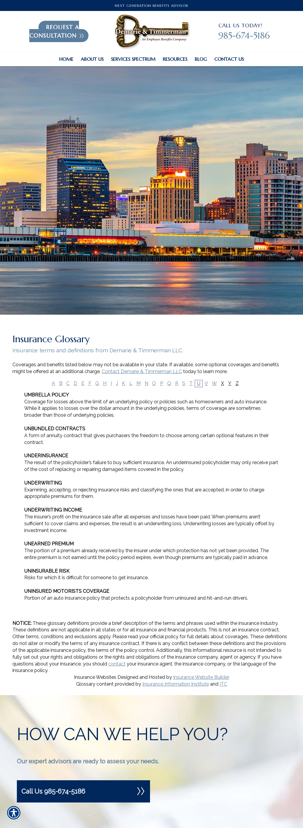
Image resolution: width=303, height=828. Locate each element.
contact (116, 664)
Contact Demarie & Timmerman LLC (142, 371)
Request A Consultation (56, 31)
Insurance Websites (95, 677)
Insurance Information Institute (175, 684)
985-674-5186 (244, 35)
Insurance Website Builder (201, 677)
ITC (223, 684)
